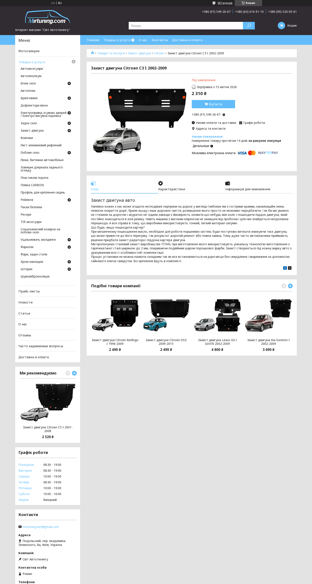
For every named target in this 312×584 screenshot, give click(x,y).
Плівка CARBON (32, 185)
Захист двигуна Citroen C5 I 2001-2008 (48, 429)
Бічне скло (28, 83)
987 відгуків (225, 3)
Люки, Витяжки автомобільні (42, 160)
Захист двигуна (139, 53)
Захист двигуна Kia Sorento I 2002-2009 (268, 342)
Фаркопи (27, 247)
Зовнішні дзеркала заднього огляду (42, 169)
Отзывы (24, 335)
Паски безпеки (31, 207)
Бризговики (29, 98)
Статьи (24, 313)
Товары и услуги (117, 40)
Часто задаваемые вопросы (40, 346)
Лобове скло (30, 153)
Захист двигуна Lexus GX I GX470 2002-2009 (217, 342)
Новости (25, 302)
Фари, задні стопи (34, 254)
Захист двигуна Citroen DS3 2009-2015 (166, 342)
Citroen (159, 53)
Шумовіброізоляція (35, 276)
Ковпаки (27, 138)
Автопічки (28, 91)
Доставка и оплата (187, 40)
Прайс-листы (29, 291)
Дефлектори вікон (34, 105)
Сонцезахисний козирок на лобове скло (40, 231)
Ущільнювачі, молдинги (38, 240)
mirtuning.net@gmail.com (41, 527)
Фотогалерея (28, 51)
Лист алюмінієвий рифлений (41, 145)
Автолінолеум (31, 76)
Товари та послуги (111, 53)
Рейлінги (27, 200)
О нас (143, 40)
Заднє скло (29, 123)
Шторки (26, 269)
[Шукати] (249, 25)
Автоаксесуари (32, 69)
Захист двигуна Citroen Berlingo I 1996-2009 (115, 342)
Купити (215, 104)
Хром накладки (32, 262)
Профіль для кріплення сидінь (43, 192)
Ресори (26, 214)
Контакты (160, 40)
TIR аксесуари (31, 222)
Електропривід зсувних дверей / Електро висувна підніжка (44, 114)
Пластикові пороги (34, 178)
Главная (93, 40)
